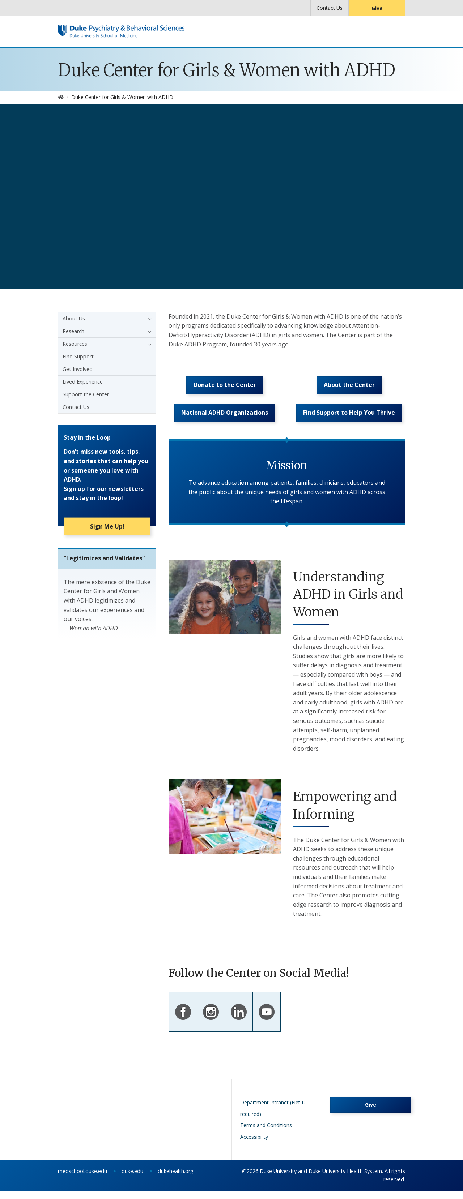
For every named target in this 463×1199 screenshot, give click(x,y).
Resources (75, 343)
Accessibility (254, 1144)
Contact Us (330, 7)
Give (377, 8)
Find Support (78, 356)
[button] (148, 318)
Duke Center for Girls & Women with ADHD (226, 70)
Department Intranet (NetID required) (273, 1116)
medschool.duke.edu (82, 1179)
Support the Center (86, 394)
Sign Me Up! (107, 529)
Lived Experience (83, 381)
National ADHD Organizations (224, 420)
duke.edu (132, 1179)
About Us (74, 318)
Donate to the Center (225, 388)
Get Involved (78, 369)
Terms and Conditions (266, 1133)
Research (73, 331)
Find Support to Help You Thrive (349, 420)
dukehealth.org (176, 1179)
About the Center (349, 388)
